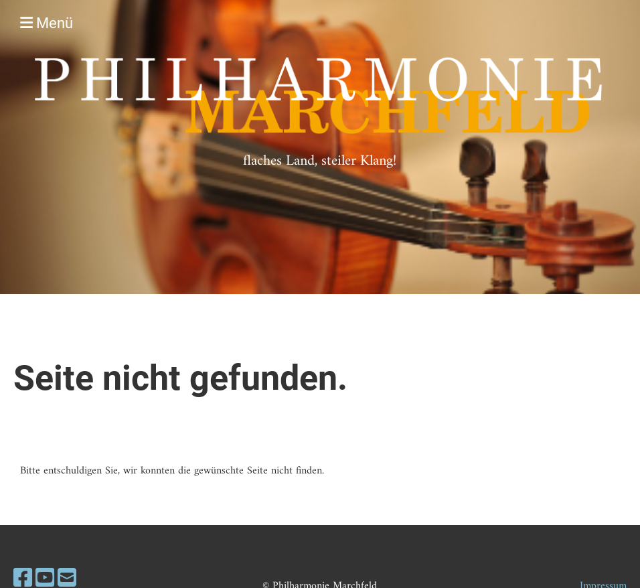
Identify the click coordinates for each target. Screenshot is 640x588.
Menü (46, 23)
